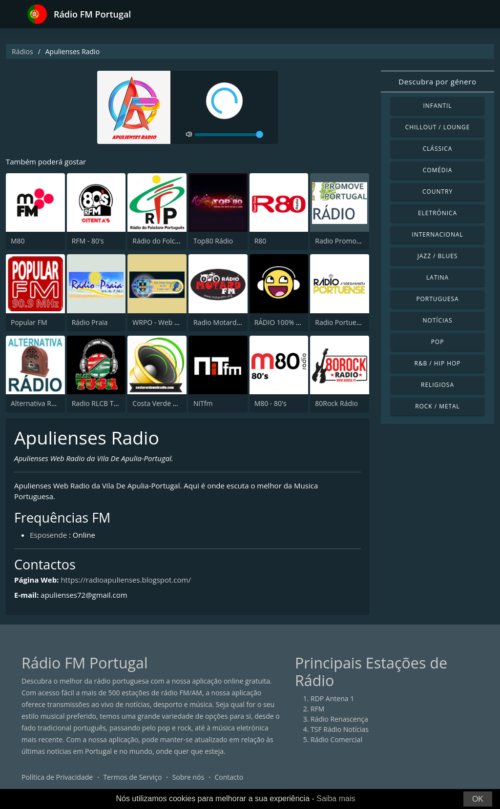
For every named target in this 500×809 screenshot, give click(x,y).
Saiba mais (335, 798)
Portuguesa (437, 299)
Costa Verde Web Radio (169, 403)
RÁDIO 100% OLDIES (286, 322)
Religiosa (437, 385)
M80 (18, 240)
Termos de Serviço (132, 777)
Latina (437, 277)
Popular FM (29, 322)
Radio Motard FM (220, 322)
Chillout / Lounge (437, 127)
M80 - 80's (270, 403)
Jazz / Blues (437, 256)
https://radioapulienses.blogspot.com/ (126, 580)
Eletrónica (437, 213)
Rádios (22, 51)
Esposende (48, 535)
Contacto (228, 777)
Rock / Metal (437, 406)
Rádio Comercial (336, 739)
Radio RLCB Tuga (98, 403)
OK (477, 799)
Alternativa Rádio (38, 403)
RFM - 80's (88, 240)
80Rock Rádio (336, 403)
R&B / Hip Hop (438, 363)
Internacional (437, 234)
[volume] (229, 134)
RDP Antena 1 (332, 698)
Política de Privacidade (57, 777)
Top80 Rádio (213, 240)
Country (437, 191)
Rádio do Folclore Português (177, 240)
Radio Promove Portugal (353, 240)
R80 (260, 240)
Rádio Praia (90, 322)
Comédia (438, 170)
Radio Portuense (341, 322)
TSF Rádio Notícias (340, 729)
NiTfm (202, 403)
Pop (437, 342)
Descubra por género (437, 81)
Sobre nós (188, 777)
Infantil (437, 105)
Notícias (437, 320)
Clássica (438, 148)
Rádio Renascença (339, 719)
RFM (317, 708)
